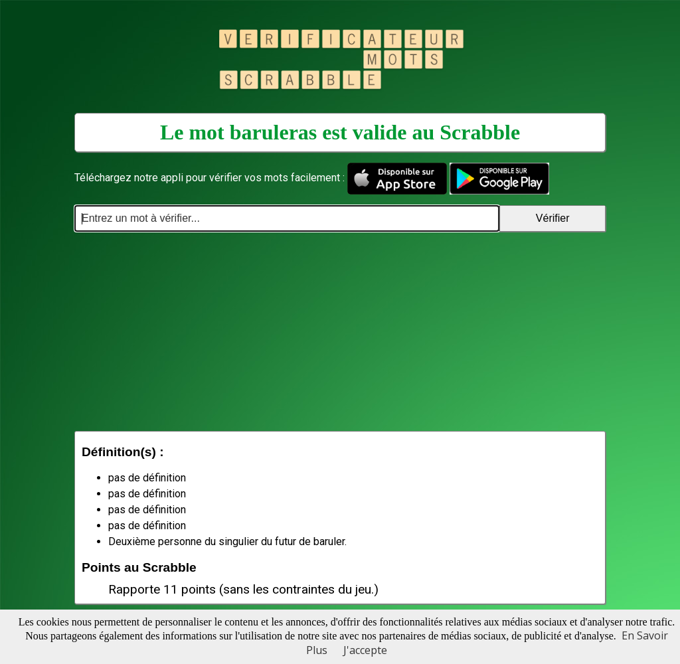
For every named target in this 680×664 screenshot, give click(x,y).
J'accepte (365, 650)
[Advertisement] (340, 331)
